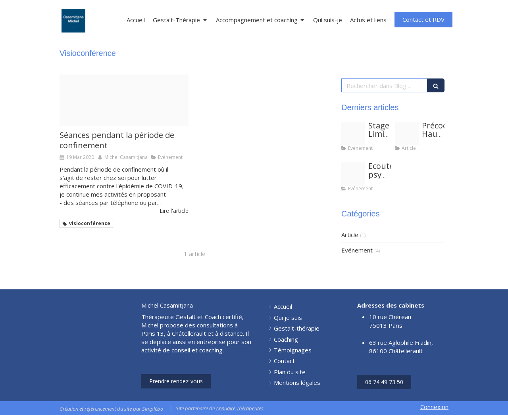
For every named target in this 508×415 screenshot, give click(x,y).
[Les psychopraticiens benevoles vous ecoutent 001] (353, 174)
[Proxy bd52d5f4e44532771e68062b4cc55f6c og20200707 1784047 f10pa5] (124, 100)
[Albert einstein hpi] (407, 133)
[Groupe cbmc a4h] (353, 133)
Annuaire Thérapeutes (240, 408)
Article (349, 235)
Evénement (357, 250)
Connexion (434, 407)
